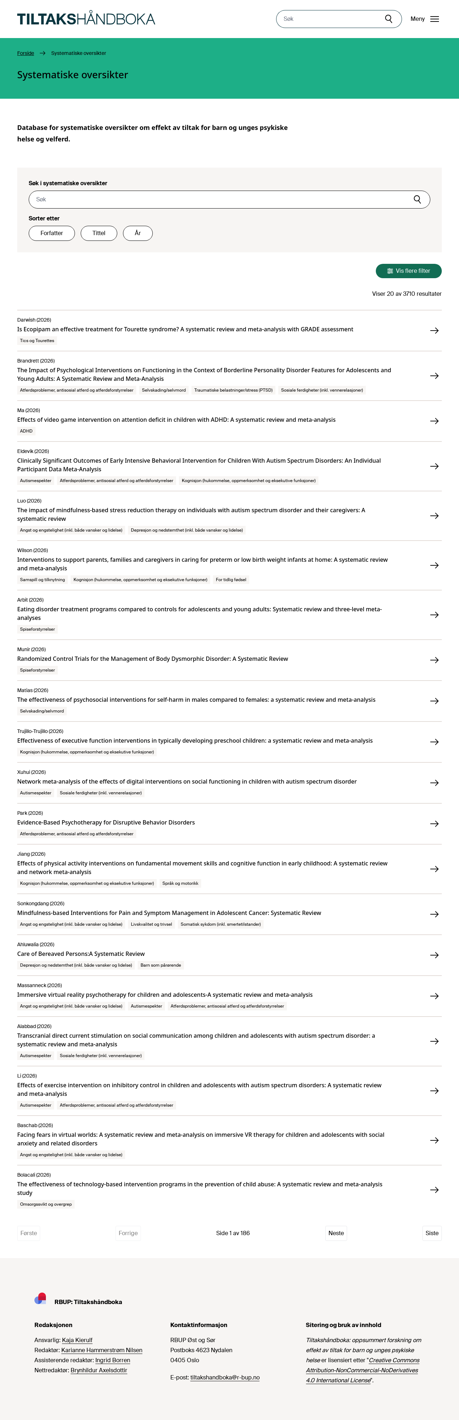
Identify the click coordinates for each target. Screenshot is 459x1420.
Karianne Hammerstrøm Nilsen (101, 1350)
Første (28, 1233)
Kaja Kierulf (77, 1340)
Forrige (128, 1233)
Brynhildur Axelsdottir (99, 1370)
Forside (25, 53)
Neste (336, 1233)
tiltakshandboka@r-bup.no (225, 1377)
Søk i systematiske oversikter (68, 183)
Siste (432, 1233)
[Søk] (389, 19)
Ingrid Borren (112, 1360)
